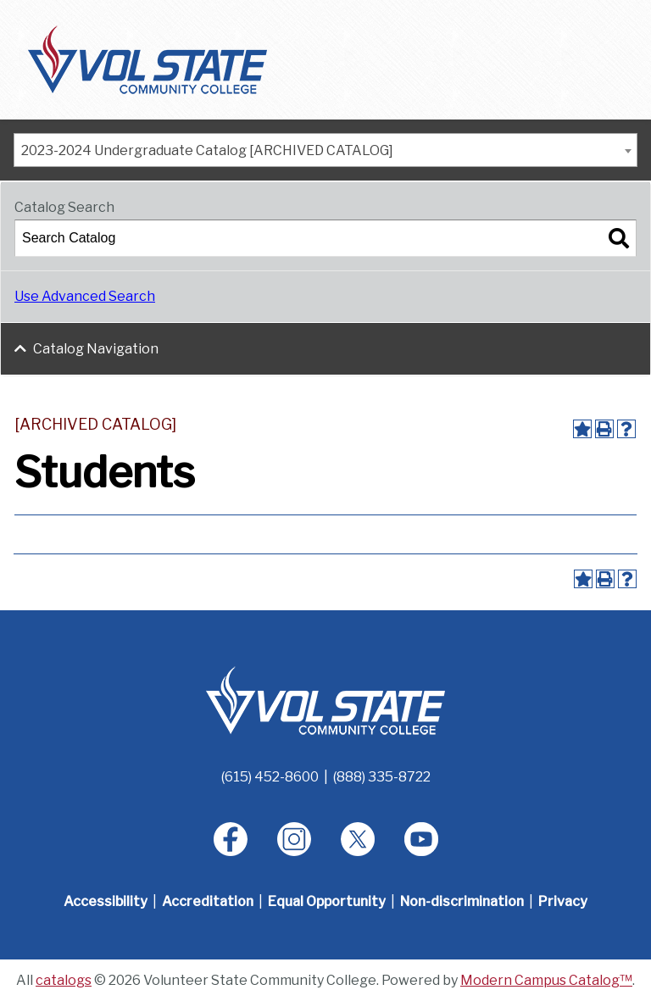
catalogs (64, 980)
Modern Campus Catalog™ (546, 980)
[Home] (325, 699)
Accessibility (105, 901)
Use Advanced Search (84, 296)
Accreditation (207, 901)
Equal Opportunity (327, 901)
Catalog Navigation (96, 349)
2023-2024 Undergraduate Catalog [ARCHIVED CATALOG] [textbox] (207, 150)
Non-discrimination (462, 901)
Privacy (562, 901)
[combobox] (325, 150)
